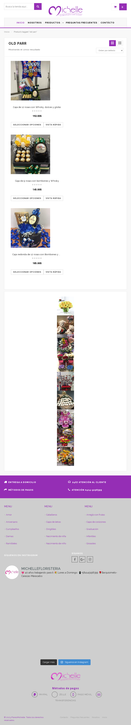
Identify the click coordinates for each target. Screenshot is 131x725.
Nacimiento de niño (56, 543)
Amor (9, 514)
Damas (9, 536)
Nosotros (96, 717)
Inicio (6, 32)
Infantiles (91, 536)
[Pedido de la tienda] (109, 50)
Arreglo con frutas (95, 514)
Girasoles (91, 543)
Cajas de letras (53, 522)
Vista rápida (53, 125)
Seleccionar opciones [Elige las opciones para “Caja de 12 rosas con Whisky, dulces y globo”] (27, 125)
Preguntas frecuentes (79, 717)
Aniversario (11, 522)
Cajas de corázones (96, 522)
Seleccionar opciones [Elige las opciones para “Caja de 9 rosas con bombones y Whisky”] (27, 198)
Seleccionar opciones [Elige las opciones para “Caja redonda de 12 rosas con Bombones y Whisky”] (27, 272)
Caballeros (51, 514)
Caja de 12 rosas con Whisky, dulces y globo (37, 107)
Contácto (64, 717)
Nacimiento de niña (56, 536)
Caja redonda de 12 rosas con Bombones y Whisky (39, 254)
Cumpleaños (12, 529)
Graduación (92, 529)
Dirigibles (51, 529)
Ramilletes (11, 543)
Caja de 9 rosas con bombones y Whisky (37, 181)
